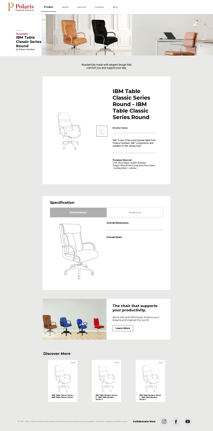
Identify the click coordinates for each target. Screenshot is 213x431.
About (65, 7)
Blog (115, 7)
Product (48, 7)
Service (81, 7)
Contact (99, 7)
